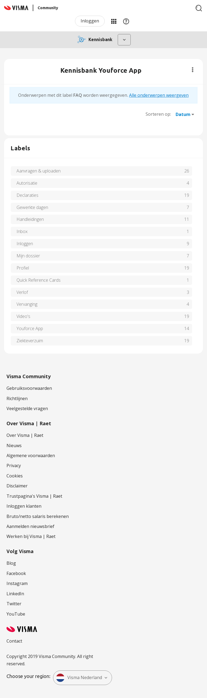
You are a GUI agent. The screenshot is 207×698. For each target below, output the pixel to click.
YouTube (15, 614)
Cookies (14, 476)
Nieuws (14, 445)
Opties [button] (192, 69)
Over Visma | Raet (24, 435)
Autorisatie (27, 183)
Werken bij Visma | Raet (30, 536)
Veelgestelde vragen (27, 408)
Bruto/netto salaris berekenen (37, 516)
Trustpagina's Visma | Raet (34, 496)
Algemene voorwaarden (30, 455)
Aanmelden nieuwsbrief (30, 526)
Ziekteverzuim (30, 341)
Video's (23, 316)
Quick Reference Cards (39, 280)
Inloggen (90, 21)
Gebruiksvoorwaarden (29, 388)
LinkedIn (15, 594)
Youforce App (30, 328)
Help (126, 21)
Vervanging (27, 304)
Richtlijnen (17, 398)
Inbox (22, 231)
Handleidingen (30, 219)
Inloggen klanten (23, 506)
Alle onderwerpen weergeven (159, 95)
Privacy (13, 465)
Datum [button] (183, 114)
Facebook (16, 573)
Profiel (23, 268)
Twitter (13, 604)
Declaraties (27, 195)
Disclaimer (17, 486)
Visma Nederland (79, 677)
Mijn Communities (113, 21)
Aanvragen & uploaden (39, 171)
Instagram (17, 583)
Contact (14, 641)
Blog (11, 563)
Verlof (22, 292)
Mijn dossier (28, 256)
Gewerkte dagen (32, 207)
